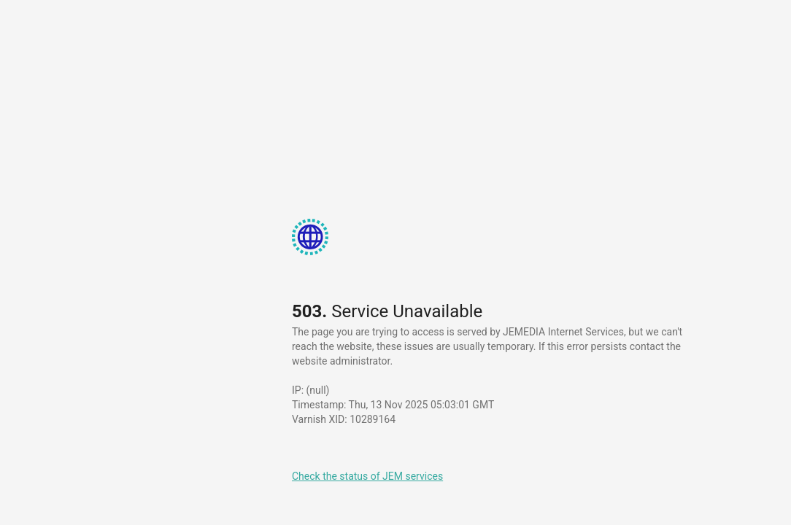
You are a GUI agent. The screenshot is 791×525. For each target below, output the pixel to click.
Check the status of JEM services (367, 476)
